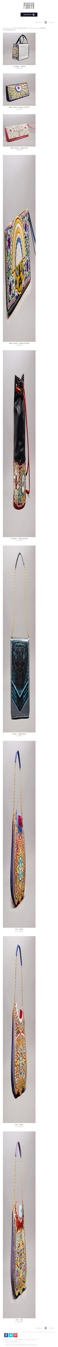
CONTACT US (7, 1339)
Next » (52, 22)
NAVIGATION (27, 14)
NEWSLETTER (18, 1339)
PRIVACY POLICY (31, 1339)
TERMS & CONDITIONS (11, 1342)
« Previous (38, 22)
